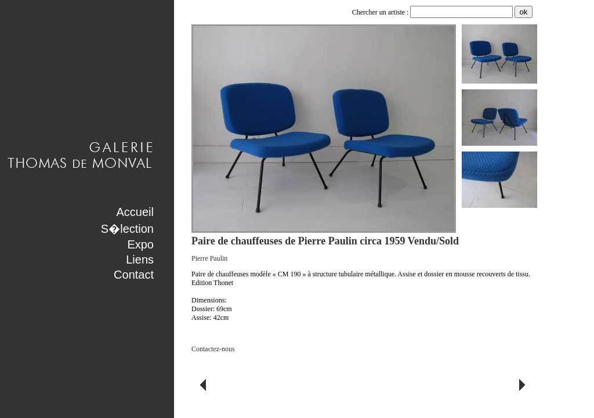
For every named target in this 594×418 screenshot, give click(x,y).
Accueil (135, 212)
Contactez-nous (213, 349)
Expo (140, 244)
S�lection (127, 228)
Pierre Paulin (209, 258)
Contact (134, 274)
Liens (140, 259)
